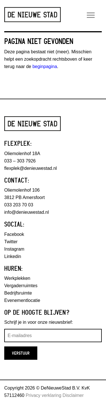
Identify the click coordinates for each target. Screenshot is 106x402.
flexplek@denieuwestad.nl (30, 168)
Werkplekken (17, 278)
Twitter (11, 241)
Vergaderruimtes (20, 285)
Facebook (14, 234)
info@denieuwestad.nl (26, 212)
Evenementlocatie (22, 300)
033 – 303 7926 (20, 160)
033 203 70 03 (18, 204)
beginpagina (45, 66)
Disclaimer (73, 395)
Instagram (14, 249)
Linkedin (12, 256)
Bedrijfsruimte (18, 293)
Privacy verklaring (43, 395)
